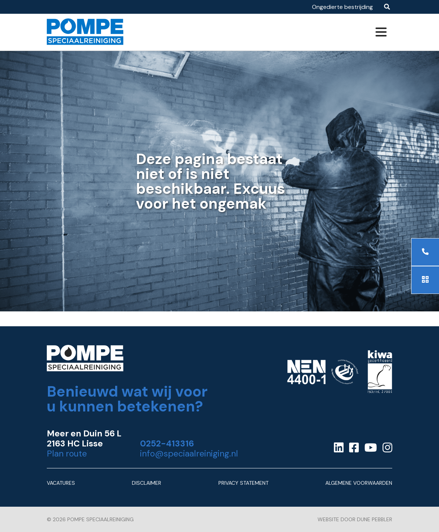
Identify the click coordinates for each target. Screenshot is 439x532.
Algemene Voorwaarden (358, 483)
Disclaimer (146, 483)
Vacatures (61, 483)
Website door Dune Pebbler (355, 519)
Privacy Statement (243, 483)
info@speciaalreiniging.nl (189, 454)
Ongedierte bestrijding (342, 7)
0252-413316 (167, 444)
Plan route (67, 454)
